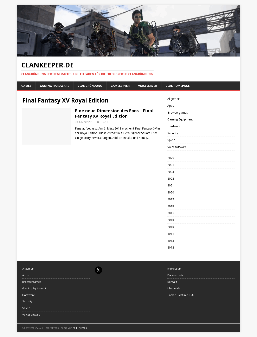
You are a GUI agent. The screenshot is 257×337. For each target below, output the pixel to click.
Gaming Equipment (180, 119)
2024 (170, 165)
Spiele (171, 140)
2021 (170, 185)
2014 (170, 234)
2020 (170, 192)
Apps (170, 105)
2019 (170, 199)
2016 (170, 220)
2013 (170, 241)
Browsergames (177, 112)
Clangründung (90, 86)
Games (26, 86)
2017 (170, 213)
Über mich (173, 288)
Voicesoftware (177, 147)
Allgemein (173, 99)
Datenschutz (175, 275)
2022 (170, 178)
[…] (148, 138)
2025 (170, 158)
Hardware (173, 126)
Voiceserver (147, 86)
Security (172, 133)
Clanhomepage (178, 86)
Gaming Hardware (54, 86)
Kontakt (172, 282)
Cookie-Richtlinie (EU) (180, 295)
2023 (170, 172)
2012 (170, 247)
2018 (170, 206)
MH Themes (80, 328)
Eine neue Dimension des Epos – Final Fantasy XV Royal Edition (114, 113)
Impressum (174, 268)
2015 (170, 227)
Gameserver (120, 86)
